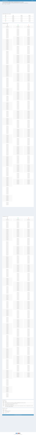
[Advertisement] (18, 9)
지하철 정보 (32, 0)
